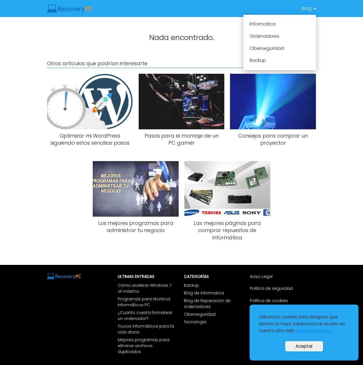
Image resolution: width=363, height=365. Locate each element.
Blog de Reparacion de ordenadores (207, 303)
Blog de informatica (204, 293)
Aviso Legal (262, 276)
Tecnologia (195, 322)
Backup (191, 285)
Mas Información (314, 331)
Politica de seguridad (271, 288)
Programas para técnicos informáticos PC (144, 302)
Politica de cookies (269, 300)
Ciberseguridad (200, 314)
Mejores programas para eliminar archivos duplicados (143, 346)
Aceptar (304, 346)
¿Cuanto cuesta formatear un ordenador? (145, 315)
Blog (306, 8)
